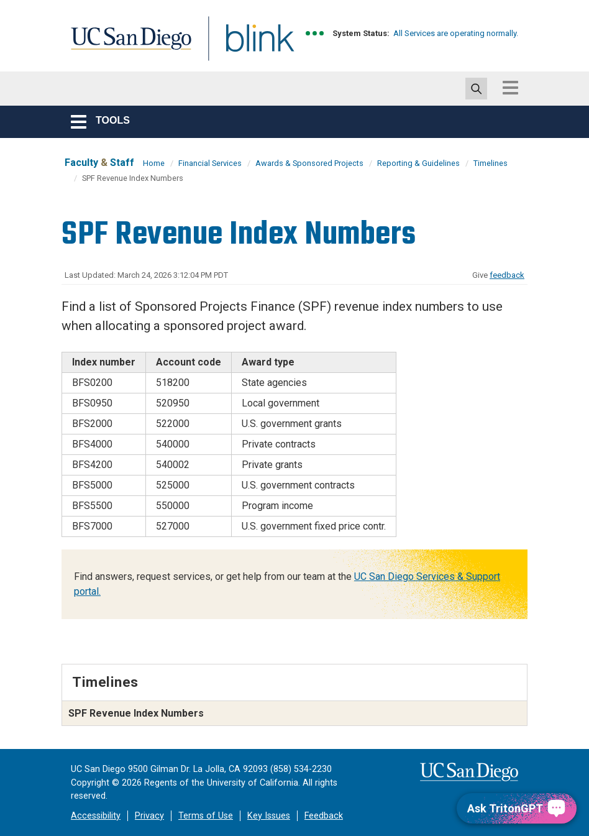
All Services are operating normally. (455, 33)
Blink (248, 45)
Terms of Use (205, 816)
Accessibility (96, 816)
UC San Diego (127, 45)
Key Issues (268, 816)
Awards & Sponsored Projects (309, 163)
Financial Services (210, 163)
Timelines (490, 163)
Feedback (323, 816)
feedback (507, 275)
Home (154, 163)
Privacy (149, 816)
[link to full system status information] (315, 33)
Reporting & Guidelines (418, 163)
